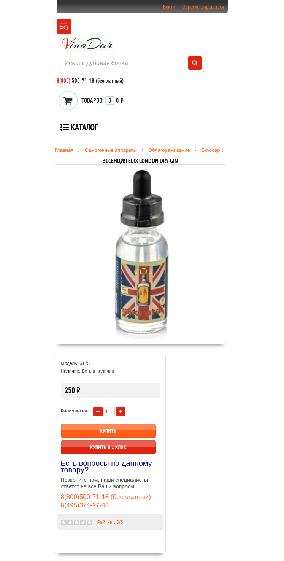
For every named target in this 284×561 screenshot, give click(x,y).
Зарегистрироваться (203, 6)
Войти (169, 6)
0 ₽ (102, 100)
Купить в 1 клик (108, 447)
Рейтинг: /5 (110, 522)
